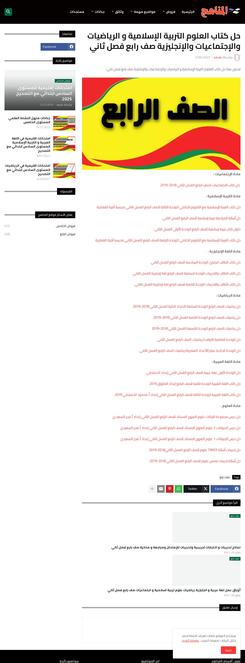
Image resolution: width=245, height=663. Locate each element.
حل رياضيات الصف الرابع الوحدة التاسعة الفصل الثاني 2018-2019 (196, 328)
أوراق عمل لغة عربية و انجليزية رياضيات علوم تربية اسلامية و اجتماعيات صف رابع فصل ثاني (174, 590)
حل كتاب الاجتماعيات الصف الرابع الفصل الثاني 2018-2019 (200, 185)
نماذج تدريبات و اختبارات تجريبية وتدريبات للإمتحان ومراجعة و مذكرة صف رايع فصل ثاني (175, 547)
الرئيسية (188, 12)
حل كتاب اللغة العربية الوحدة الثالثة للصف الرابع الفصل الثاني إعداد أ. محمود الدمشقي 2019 (177, 394)
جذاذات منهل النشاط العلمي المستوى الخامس (29, 120)
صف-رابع (225, 477)
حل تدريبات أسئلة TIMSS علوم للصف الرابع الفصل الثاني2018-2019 (194, 450)
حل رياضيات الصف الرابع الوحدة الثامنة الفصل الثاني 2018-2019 (196, 317)
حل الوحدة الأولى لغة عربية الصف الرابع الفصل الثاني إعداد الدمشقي (193, 372)
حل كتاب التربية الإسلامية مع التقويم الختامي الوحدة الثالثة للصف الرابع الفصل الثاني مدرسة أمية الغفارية (168, 207)
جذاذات (100, 12)
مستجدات (77, 12)
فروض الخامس (40, 226)
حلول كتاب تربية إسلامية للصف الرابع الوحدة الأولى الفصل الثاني (197, 229)
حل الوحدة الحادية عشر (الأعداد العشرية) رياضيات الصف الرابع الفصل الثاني (190, 350)
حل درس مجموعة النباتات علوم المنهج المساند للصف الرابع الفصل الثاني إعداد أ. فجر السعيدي (176, 416)
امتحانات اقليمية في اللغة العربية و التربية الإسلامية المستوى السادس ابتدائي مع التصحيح (28, 144)
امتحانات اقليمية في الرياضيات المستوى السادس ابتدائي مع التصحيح (27, 169)
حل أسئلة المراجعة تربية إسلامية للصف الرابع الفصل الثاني (201, 218)
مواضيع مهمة (145, 12)
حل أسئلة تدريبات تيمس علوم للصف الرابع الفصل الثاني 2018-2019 (195, 461)
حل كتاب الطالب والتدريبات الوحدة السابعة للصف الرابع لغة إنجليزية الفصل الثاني (186, 273)
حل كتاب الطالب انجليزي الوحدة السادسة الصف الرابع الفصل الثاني (195, 262)
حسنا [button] (228, 650)
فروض (170, 12)
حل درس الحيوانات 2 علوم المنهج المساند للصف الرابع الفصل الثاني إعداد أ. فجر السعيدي (180, 428)
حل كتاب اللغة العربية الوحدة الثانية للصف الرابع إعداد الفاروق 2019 (194, 383)
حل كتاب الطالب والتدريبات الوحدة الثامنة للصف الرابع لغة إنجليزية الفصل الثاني (187, 284)
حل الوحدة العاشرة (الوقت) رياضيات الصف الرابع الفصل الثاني (198, 339)
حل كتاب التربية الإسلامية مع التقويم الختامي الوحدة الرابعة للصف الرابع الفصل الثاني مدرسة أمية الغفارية (167, 240)
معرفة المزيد (190, 640)
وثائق (119, 12)
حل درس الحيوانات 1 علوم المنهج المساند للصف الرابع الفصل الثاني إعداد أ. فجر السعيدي (180, 439)
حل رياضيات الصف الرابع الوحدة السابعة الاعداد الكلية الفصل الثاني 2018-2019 (186, 306)
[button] (8, 12)
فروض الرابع (40, 233)
